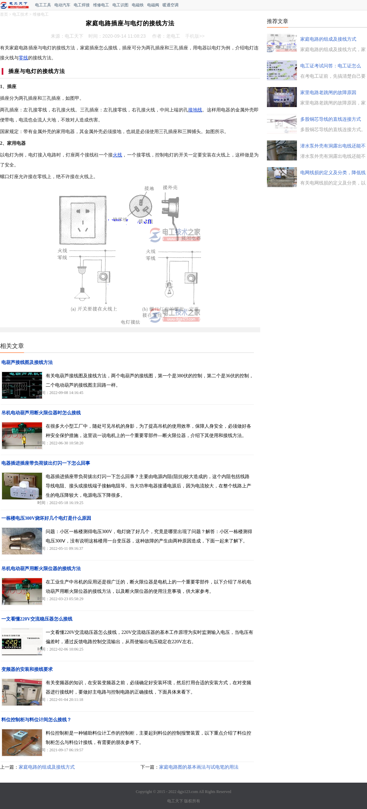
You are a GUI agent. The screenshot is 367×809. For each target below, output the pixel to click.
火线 (117, 154)
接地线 (195, 109)
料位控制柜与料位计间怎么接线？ (36, 719)
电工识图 (120, 5)
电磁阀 (153, 5)
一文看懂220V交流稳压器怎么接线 (36, 619)
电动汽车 (62, 5)
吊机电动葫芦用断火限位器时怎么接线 (41, 412)
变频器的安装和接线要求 (27, 669)
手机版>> (195, 36)
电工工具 (43, 5)
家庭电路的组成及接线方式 (47, 767)
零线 (23, 57)
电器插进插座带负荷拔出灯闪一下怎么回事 (45, 463)
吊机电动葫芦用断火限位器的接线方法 (41, 568)
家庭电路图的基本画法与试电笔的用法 (199, 767)
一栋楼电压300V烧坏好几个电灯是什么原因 (46, 518)
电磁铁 (138, 5)
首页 (4, 14)
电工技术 (20, 14)
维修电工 (101, 5)
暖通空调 (170, 5)
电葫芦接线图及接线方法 (27, 362)
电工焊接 (82, 5)
